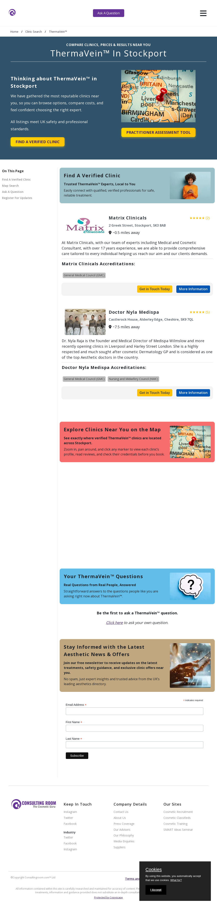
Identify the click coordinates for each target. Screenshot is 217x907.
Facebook (70, 824)
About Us (120, 818)
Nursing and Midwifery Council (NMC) (133, 379)
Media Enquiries (124, 841)
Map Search (10, 186)
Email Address (76, 705)
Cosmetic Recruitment (178, 812)
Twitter (68, 818)
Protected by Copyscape (108, 897)
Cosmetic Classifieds (177, 818)
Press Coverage (124, 824)
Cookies (153, 870)
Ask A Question (108, 13)
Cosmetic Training (175, 824)
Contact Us (121, 812)
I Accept (155, 889)
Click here (114, 622)
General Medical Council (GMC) (84, 275)
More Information (193, 289)
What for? (176, 880)
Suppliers (119, 847)
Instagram (70, 812)
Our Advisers (122, 830)
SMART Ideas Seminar (178, 830)
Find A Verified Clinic (38, 141)
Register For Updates (17, 198)
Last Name (74, 739)
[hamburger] (203, 13)
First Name (74, 722)
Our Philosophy (124, 835)
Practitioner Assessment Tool (158, 132)
